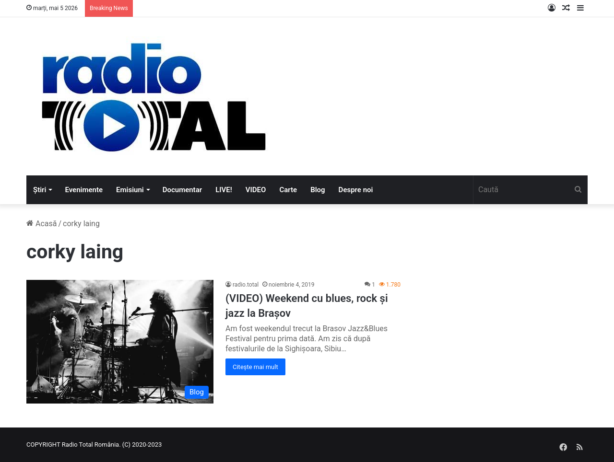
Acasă (41, 223)
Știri (39, 189)
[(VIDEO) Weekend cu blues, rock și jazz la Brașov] (119, 342)
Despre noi (356, 189)
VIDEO (256, 189)
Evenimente (84, 189)
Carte (288, 189)
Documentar (182, 189)
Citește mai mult (255, 366)
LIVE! (223, 189)
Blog (317, 189)
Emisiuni (130, 189)
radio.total (246, 284)
